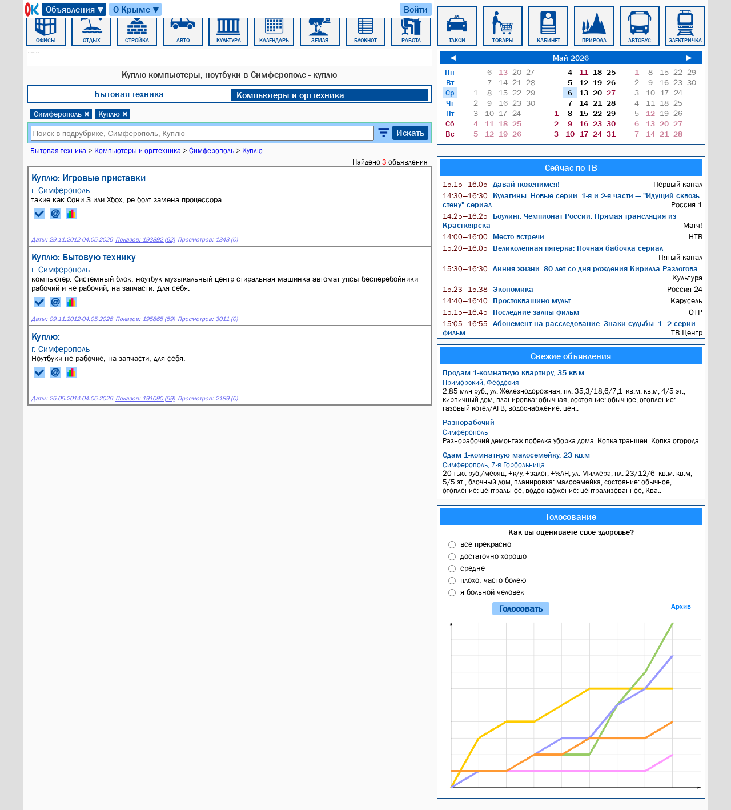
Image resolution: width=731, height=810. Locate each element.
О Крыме (136, 9)
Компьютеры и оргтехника (290, 95)
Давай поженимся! (501, 184)
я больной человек (492, 591)
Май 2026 (571, 57)
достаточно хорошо (493, 555)
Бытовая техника (129, 94)
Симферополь (62, 113)
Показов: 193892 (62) (145, 239)
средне (472, 567)
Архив (681, 606)
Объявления (75, 9)
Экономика (488, 289)
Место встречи (493, 236)
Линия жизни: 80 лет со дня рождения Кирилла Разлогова (570, 268)
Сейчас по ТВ (571, 167)
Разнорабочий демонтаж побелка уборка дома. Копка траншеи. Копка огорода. (572, 436)
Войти (416, 9)
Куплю (113, 113)
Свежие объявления (571, 356)
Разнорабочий (469, 422)
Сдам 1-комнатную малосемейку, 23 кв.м (516, 454)
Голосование (571, 516)
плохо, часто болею (493, 579)
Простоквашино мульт (507, 300)
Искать (410, 132)
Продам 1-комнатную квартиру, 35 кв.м (513, 372)
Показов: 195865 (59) (145, 319)
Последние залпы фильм (511, 311)
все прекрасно (485, 543)
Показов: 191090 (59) (145, 398)
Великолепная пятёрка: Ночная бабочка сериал (553, 247)
